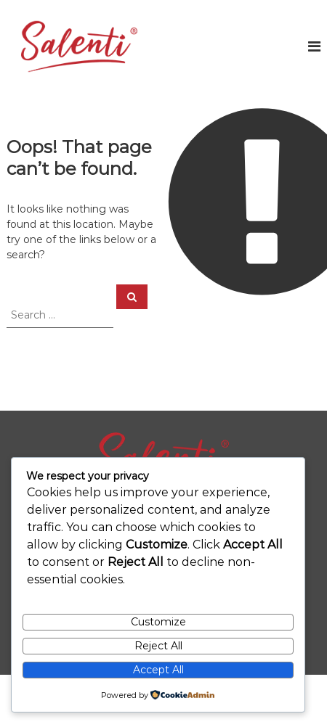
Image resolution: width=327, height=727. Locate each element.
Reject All (158, 645)
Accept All (158, 669)
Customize (158, 621)
